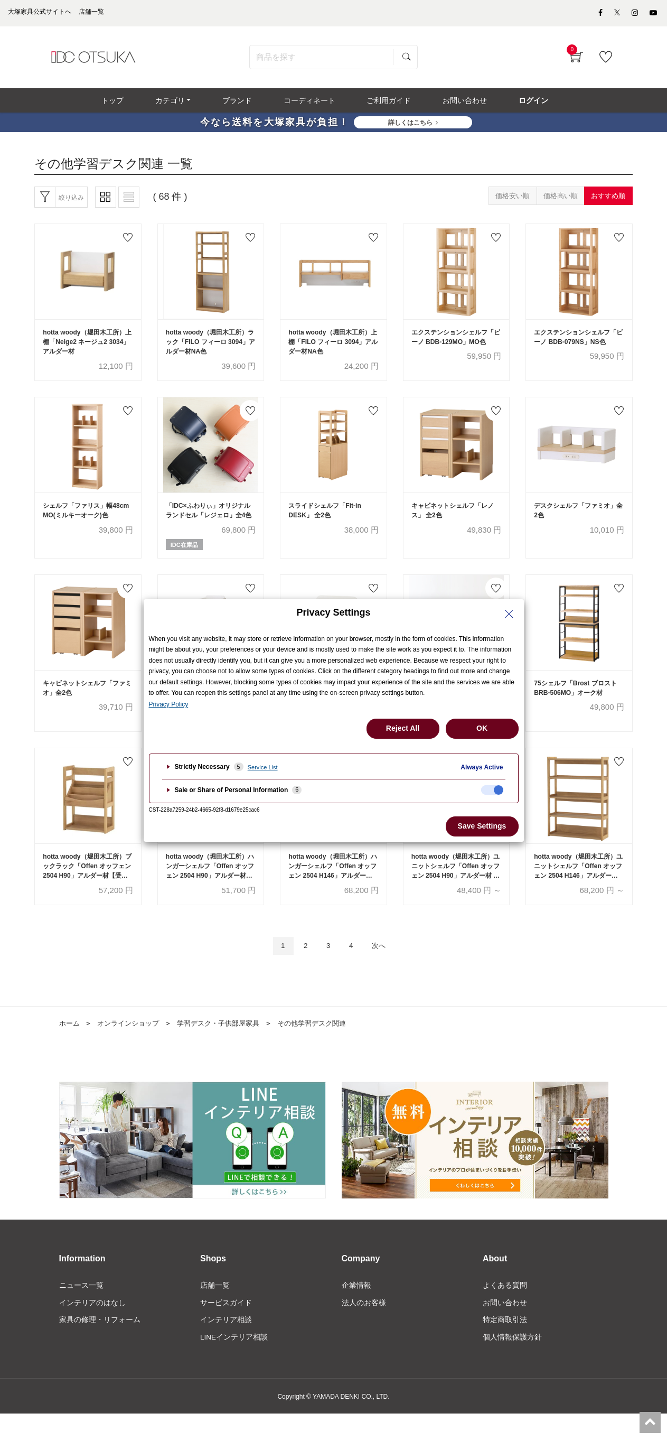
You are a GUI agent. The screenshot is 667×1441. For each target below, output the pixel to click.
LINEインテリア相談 (234, 1365)
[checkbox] (492, 790)
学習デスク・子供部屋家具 (227, 1049)
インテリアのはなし (92, 1329)
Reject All (402, 728)
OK (481, 728)
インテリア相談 (226, 1347)
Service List (263, 767)
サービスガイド (226, 1329)
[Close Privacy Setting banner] (509, 614)
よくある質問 (505, 1311)
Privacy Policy (169, 704)
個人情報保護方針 (512, 1365)
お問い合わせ (505, 1329)
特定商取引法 (505, 1347)
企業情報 (356, 1311)
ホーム (70, 1049)
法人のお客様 (364, 1329)
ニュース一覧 (81, 1311)
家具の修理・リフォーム (99, 1347)
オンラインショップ (132, 1049)
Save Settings (482, 826)
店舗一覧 (215, 1311)
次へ (383, 970)
